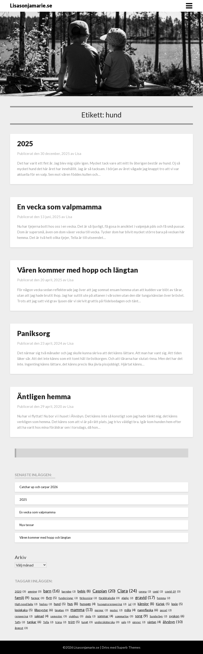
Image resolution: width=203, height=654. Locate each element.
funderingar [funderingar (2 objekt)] (68, 598)
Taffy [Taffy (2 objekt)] (20, 622)
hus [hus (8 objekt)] (72, 604)
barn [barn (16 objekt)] (51, 591)
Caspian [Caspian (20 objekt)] (103, 591)
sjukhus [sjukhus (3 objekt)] (76, 616)
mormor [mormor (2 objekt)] (101, 610)
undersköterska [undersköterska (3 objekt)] (107, 622)
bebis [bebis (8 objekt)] (84, 591)
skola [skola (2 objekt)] (90, 616)
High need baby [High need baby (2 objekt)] (26, 604)
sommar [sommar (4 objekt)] (105, 616)
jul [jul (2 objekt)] (132, 604)
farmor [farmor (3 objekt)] (37, 598)
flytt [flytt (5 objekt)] (51, 598)
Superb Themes (128, 647)
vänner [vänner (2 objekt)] (138, 622)
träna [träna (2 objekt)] (60, 622)
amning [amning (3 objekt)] (34, 591)
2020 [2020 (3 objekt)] (20, 591)
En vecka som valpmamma (59, 206)
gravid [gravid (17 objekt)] (145, 597)
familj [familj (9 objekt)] (22, 598)
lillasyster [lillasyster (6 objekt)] (43, 610)
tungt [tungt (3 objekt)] (87, 622)
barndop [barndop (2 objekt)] (69, 591)
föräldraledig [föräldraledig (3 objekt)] (109, 598)
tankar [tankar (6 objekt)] (34, 622)
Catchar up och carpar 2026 (38, 487)
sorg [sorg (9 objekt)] (141, 616)
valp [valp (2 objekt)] (125, 622)
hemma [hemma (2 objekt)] (163, 598)
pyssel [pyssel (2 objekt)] (166, 610)
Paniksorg (33, 333)
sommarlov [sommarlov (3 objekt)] (124, 616)
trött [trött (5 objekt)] (74, 622)
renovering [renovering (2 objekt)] (24, 616)
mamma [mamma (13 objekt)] (81, 610)
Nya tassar (26, 525)
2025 (25, 143)
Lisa (78, 153)
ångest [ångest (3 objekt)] (21, 628)
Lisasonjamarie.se (31, 5)
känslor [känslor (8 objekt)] (146, 604)
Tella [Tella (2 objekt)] (48, 622)
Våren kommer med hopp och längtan (77, 270)
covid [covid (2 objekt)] (158, 591)
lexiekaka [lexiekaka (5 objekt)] (24, 610)
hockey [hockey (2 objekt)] (45, 604)
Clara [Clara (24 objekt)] (127, 590)
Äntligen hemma (44, 396)
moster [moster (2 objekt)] (116, 610)
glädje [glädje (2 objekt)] (127, 598)
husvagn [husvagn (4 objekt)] (88, 604)
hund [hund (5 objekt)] (60, 604)
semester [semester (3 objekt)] (58, 616)
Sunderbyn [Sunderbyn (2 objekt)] (158, 616)
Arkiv (20, 557)
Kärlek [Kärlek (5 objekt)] (163, 604)
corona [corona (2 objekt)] (145, 591)
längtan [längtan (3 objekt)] (62, 610)
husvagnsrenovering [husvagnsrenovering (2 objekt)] (111, 604)
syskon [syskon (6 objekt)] (176, 616)
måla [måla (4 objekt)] (130, 610)
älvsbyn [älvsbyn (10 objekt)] (173, 622)
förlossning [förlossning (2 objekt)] (88, 598)
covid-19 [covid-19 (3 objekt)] (173, 591)
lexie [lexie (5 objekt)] (177, 604)
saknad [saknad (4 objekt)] (41, 616)
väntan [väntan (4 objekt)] (154, 622)
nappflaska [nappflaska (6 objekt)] (147, 610)
